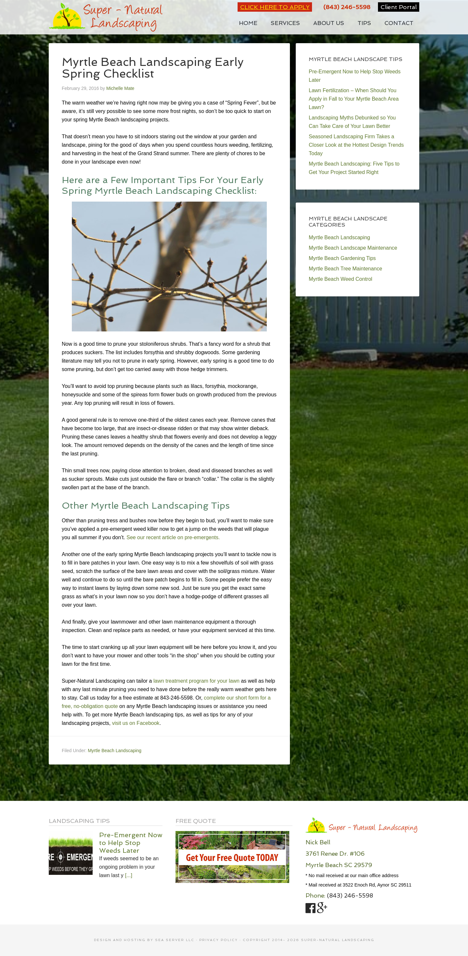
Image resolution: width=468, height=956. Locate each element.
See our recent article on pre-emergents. (173, 537)
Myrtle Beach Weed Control (340, 279)
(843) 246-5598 (346, 7)
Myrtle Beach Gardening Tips (342, 258)
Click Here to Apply (274, 7)
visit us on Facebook (136, 723)
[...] (128, 875)
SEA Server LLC (174, 940)
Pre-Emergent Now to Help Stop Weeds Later (130, 842)
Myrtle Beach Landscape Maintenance (353, 248)
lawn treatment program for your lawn (196, 681)
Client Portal (399, 7)
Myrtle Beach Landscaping (114, 750)
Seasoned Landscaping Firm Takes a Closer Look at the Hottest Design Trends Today (356, 145)
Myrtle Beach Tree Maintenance (345, 268)
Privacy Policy (218, 940)
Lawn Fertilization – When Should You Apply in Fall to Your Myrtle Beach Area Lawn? (354, 99)
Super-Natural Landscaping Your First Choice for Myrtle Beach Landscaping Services (105, 17)
